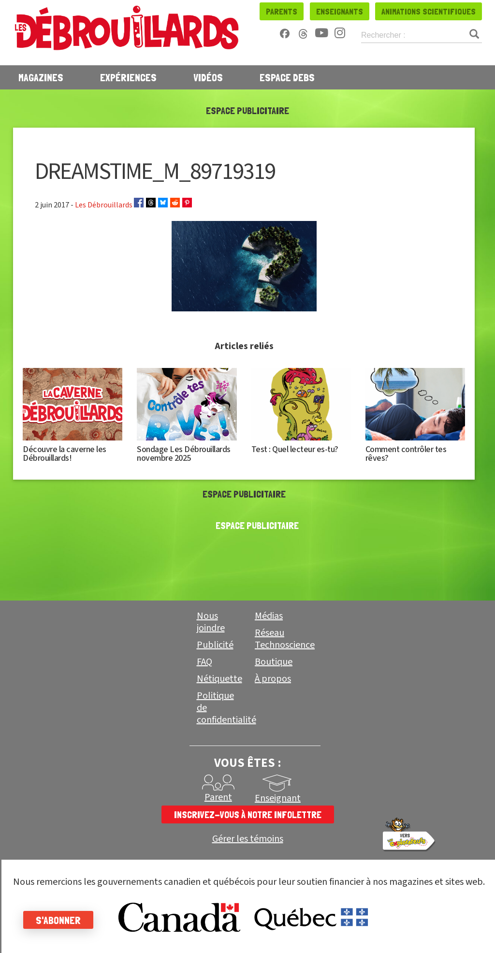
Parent (218, 797)
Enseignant (278, 798)
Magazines (40, 77)
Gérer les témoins (247, 839)
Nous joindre (211, 622)
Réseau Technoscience (285, 639)
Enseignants (339, 11)
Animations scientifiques (428, 11)
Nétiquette (219, 679)
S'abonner (59, 920)
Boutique (273, 662)
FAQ (204, 662)
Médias (269, 616)
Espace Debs (287, 77)
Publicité (215, 645)
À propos (273, 679)
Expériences (128, 77)
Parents (281, 11)
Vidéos (208, 77)
